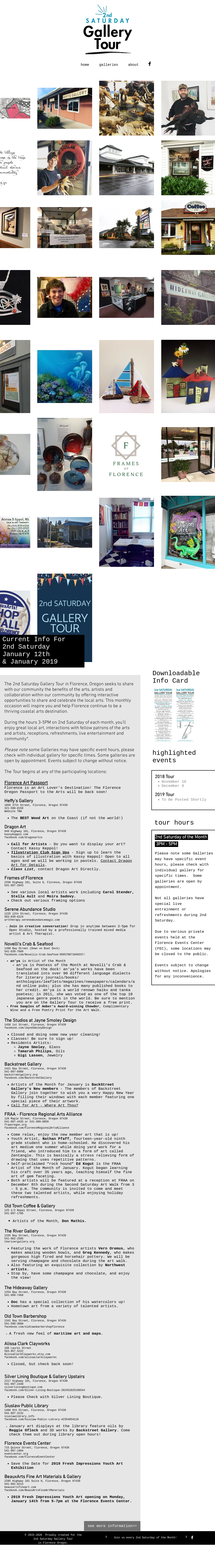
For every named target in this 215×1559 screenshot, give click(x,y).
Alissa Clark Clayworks (27, 1344)
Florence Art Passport (26, 783)
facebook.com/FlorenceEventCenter (29, 1457)
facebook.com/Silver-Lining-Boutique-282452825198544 (44, 1390)
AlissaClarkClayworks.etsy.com (27, 1354)
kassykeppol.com (16, 834)
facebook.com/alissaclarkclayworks (30, 1357)
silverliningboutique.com (23, 1387)
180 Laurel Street (17, 1348)
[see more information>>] (112, 1526)
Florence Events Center (27, 1443)
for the (76, 1535)
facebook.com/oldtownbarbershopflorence (34, 1326)
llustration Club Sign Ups (41, 852)
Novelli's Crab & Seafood (28, 944)
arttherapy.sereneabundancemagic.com (32, 920)
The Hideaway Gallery (25, 1288)
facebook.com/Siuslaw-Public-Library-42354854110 (41, 1419)
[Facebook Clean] (192, 1537)
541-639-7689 (13, 951)
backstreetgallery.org (21, 1074)
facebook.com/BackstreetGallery (28, 1077)
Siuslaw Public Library (26, 1406)
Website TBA (13, 811)
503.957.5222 (13, 1351)
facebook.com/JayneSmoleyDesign (28, 1027)
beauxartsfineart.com (20, 1487)
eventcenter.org (16, 1453)
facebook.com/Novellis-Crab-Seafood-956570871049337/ (44, 954)
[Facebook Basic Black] (149, 64)
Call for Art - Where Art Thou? (44, 1105)
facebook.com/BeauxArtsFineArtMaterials (34, 1490)
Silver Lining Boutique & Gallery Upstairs (44, 1377)
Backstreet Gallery (22, 1064)
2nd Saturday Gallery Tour (53, 1539)
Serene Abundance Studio (30, 909)
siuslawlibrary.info (19, 1416)
